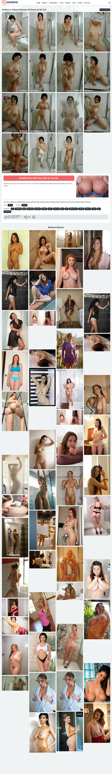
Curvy (50, 208)
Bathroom (18, 208)
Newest (44, 3)
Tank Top (87, 208)
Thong (94, 208)
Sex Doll (87, 3)
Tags (74, 3)
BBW (24, 208)
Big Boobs (30, 208)
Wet (99, 208)
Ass (13, 208)
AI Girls (80, 3)
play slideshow (104, 9)
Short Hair (7, 211)
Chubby (44, 208)
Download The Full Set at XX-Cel (39, 178)
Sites (61, 3)
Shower (81, 208)
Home (38, 3)
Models (68, 3)
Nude (62, 208)
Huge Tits (56, 208)
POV (67, 208)
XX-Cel (10, 205)
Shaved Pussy (73, 208)
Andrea (24, 205)
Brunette (37, 208)
